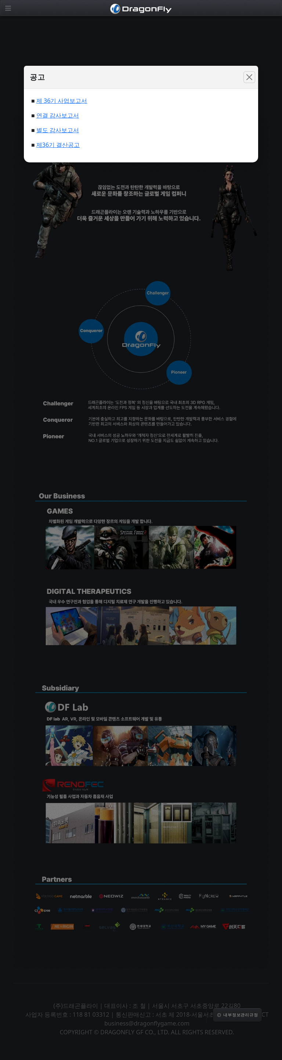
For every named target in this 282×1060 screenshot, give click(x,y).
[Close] (249, 77)
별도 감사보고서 (57, 130)
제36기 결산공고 (58, 145)
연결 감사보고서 (57, 115)
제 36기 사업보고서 (61, 101)
